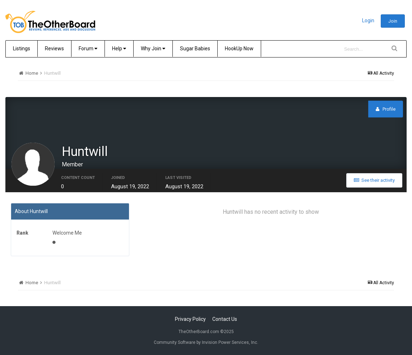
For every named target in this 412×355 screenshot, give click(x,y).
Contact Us (224, 319)
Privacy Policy (190, 319)
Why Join (153, 48)
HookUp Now (239, 48)
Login (368, 20)
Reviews (54, 48)
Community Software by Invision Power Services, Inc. (206, 342)
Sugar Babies (195, 48)
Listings (21, 48)
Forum (88, 48)
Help (119, 48)
